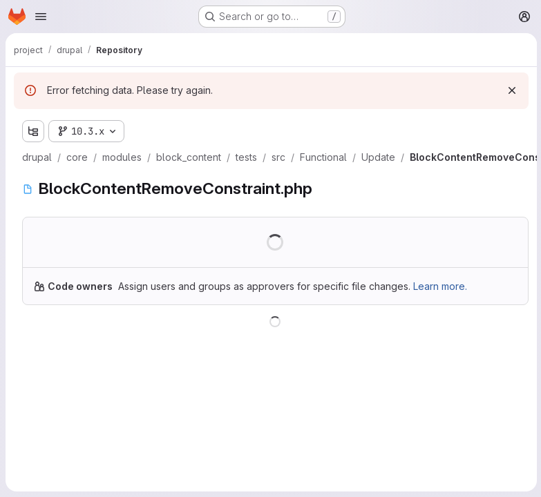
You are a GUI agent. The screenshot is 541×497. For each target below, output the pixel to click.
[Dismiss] (510, 90)
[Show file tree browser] (33, 131)
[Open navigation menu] (41, 17)
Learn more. (440, 286)
